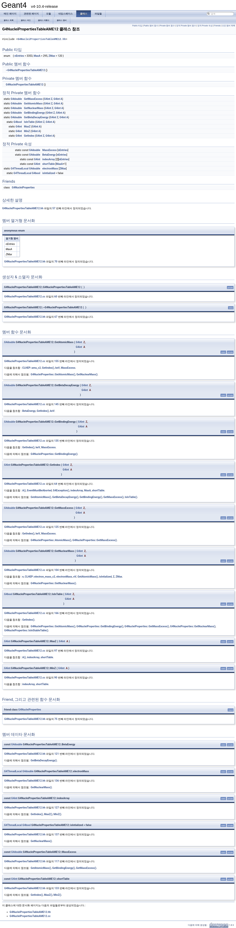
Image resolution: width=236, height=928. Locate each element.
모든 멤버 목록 (228, 25)
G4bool (18, 121)
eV (74, 576)
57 (53, 208)
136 (56, 780)
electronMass (50, 168)
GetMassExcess (33, 98)
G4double (16, 98)
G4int (47, 98)
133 (56, 888)
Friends (217, 25)
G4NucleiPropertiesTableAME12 (24, 84)
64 (55, 483)
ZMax (51, 55)
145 (56, 404)
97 (55, 650)
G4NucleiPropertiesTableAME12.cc (24, 296)
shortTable (48, 163)
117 (56, 861)
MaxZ (27, 126)
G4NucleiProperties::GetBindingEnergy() (54, 453)
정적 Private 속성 (205, 25)
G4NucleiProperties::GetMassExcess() (94, 540)
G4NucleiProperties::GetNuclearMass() (53, 583)
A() (24, 490)
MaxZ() (48, 814)
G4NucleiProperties (23, 187)
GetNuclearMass (33, 108)
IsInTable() (131, 497)
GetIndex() (48, 367)
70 (55, 261)
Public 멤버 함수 (151, 25)
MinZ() (57, 814)
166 (56, 613)
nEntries (19, 55)
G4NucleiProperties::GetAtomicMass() (53, 374)
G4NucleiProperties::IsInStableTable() (26, 630)
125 (56, 526)
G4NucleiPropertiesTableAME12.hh (42, 39)
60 (55, 296)
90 (55, 677)
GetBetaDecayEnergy (36, 117)
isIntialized (48, 173)
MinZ (27, 131)
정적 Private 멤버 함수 (186, 25)
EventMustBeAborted (39, 490)
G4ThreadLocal (19, 168)
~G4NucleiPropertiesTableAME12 (25, 70)
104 (56, 570)
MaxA (37, 55)
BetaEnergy (49, 154)
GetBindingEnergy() (91, 497)
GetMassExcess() (113, 497)
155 (56, 361)
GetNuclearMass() (87, 374)
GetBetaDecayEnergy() (65, 497)
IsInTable (29, 121)
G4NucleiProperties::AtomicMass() (51, 540)
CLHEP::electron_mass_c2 (40, 576)
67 (55, 316)
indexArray (48, 159)
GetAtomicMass (33, 103)
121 (56, 753)
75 (55, 719)
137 (56, 834)
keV (57, 367)
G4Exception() (61, 490)
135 (56, 440)
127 (56, 807)
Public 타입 (137, 25)
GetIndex (29, 135)
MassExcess (49, 150)
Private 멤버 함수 (167, 25)
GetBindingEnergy (34, 112)
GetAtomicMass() (41, 497)
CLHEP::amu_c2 (31, 367)
